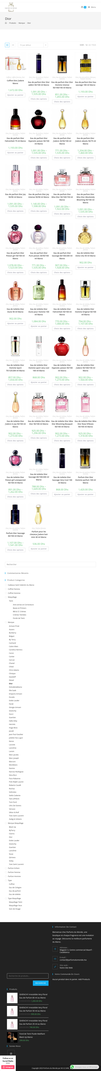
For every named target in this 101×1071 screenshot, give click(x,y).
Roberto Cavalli (15, 785)
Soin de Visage (14, 909)
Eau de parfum (38, 77)
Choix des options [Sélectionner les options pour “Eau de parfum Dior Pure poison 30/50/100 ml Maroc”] (39, 272)
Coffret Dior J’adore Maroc (15, 82)
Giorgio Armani (15, 707)
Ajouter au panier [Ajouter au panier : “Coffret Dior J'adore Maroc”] (15, 95)
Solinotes (12, 792)
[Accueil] (6, 23)
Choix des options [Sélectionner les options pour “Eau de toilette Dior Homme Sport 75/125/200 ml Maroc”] (15, 385)
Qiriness (12, 857)
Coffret (8, 77)
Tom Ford (13, 802)
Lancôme (12, 748)
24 (89, 45)
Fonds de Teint (19, 618)
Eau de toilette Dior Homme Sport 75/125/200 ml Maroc (15, 368)
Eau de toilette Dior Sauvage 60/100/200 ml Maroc (39, 477)
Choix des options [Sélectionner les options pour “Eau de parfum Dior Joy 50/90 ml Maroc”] (15, 211)
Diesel (11, 680)
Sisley (11, 861)
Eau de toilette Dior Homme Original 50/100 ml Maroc (85, 312)
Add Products (84, 979)
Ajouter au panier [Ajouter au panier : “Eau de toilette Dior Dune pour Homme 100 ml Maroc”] (39, 326)
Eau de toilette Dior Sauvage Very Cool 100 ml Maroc (62, 480)
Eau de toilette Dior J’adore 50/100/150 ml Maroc (85, 368)
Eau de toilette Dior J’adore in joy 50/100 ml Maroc (15, 424)
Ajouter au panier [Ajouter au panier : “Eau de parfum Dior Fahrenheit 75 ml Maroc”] (15, 153)
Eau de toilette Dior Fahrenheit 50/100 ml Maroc (62, 312)
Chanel (11, 663)
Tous (94, 45)
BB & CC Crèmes (19, 611)
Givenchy (12, 711)
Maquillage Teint (15, 902)
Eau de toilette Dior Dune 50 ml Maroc (15, 310)
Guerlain (12, 717)
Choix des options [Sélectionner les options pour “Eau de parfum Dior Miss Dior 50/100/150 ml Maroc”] (62, 214)
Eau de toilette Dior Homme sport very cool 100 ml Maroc (38, 368)
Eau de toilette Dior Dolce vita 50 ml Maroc (85, 254)
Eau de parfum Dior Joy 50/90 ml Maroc (15, 195)
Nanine (12, 768)
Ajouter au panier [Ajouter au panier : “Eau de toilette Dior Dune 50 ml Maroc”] (15, 323)
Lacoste (12, 744)
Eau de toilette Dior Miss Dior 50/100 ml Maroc (39, 422)
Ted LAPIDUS (14, 799)
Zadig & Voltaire (15, 819)
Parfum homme (85, 79)
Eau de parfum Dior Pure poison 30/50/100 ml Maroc (39, 256)
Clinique (12, 673)
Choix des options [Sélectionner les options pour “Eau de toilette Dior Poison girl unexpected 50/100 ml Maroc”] (15, 497)
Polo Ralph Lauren (16, 782)
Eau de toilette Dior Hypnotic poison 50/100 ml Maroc (62, 368)
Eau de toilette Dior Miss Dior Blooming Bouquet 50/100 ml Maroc (62, 424)
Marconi (12, 761)
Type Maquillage (14, 898)
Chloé (11, 666)
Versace (12, 809)
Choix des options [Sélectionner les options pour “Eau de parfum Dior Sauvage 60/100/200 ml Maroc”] (62, 272)
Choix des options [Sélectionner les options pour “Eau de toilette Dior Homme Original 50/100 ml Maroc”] (85, 328)
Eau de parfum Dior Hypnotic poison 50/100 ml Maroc (38, 141)
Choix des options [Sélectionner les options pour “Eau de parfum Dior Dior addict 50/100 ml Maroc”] (39, 99)
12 (86, 45)
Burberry (12, 633)
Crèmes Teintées (19, 615)
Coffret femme (16, 77)
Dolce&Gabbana (15, 687)
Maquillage (12, 597)
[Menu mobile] (91, 7)
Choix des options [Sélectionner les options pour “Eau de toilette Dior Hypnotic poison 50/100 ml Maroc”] (62, 385)
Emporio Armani (15, 694)
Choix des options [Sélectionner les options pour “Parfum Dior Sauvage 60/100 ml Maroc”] (15, 550)
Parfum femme (41, 528)
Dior (23, 77)
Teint (11, 601)
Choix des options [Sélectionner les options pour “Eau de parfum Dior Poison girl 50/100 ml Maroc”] (15, 272)
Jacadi (11, 731)
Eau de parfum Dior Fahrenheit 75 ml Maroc (15, 139)
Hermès (12, 724)
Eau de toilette (38, 189)
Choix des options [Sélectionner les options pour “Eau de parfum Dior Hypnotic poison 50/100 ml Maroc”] (39, 158)
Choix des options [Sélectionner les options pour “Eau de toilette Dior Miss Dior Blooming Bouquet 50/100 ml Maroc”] (62, 441)
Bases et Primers (19, 608)
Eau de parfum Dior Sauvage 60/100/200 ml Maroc (62, 256)
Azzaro (11, 629)
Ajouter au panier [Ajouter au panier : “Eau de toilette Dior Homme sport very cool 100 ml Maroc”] (39, 382)
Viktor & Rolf (14, 812)
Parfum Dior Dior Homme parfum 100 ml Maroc (85, 480)
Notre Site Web (66, 967)
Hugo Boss (13, 727)
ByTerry (12, 830)
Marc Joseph (14, 758)
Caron (11, 653)
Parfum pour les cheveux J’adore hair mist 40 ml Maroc (39, 534)
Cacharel (12, 643)
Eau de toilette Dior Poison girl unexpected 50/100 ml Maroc (15, 480)
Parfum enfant (13, 868)
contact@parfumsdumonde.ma (73, 960)
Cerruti (11, 660)
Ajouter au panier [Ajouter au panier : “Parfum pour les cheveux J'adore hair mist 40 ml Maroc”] (39, 549)
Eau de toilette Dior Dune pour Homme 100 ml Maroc (39, 312)
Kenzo (11, 741)
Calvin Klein (13, 646)
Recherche (41, 983)
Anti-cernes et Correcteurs (23, 604)
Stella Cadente (14, 795)
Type (10, 880)
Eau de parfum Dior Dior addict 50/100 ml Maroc (39, 83)
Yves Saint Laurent (16, 815)
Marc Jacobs (14, 755)
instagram (8, 1067)
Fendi (11, 704)
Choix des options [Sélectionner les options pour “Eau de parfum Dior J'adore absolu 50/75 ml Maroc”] (85, 158)
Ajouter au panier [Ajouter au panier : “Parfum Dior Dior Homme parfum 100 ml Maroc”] (86, 494)
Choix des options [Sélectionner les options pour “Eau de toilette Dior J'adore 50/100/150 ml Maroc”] (85, 385)
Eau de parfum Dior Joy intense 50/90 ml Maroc (38, 195)
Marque (92, 77)
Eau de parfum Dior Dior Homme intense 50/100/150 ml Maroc (62, 85)
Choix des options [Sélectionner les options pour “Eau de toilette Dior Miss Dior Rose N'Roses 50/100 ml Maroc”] (85, 441)
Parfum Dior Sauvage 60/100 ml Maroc (15, 534)
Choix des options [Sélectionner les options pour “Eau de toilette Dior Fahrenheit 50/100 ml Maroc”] (62, 328)
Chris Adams (14, 670)
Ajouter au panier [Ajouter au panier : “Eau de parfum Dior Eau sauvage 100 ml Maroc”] (86, 96)
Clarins (11, 833)
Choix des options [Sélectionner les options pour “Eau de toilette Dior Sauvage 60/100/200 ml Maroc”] (39, 494)
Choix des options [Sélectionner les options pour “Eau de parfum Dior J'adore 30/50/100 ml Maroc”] (62, 158)
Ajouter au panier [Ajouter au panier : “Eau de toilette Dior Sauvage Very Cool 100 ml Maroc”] (62, 494)
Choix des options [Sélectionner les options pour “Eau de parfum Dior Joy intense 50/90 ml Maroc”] (39, 211)
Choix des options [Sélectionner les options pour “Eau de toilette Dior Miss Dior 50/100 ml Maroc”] (39, 438)
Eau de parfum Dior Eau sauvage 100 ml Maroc (85, 83)
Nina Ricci (13, 775)
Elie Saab (12, 690)
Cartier (11, 656)
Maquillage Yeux (15, 905)
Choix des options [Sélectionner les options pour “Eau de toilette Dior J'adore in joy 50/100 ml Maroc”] (15, 441)
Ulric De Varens (15, 805)
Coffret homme (14, 593)
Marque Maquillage (15, 823)
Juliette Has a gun (16, 738)
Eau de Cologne (15, 887)
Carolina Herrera (15, 649)
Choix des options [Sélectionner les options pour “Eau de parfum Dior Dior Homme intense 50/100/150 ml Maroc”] (62, 102)
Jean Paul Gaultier (16, 734)
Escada (11, 697)
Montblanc (13, 765)
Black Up (12, 827)
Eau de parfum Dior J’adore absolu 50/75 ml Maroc (85, 141)
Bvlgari (11, 636)
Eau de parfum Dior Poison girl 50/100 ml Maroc (15, 256)
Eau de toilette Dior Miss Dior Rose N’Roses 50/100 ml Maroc (85, 424)
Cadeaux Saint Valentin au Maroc (21, 585)
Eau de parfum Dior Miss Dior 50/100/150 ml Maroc (62, 197)
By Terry (12, 639)
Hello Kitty (13, 721)
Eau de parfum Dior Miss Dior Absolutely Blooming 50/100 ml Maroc (86, 198)
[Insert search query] (50, 564)
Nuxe (11, 854)
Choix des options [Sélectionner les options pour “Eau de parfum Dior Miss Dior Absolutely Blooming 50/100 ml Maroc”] (85, 216)
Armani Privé (14, 626)
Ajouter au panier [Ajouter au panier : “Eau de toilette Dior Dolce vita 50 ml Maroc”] (86, 267)
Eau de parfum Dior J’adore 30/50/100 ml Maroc (62, 141)
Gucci (11, 714)
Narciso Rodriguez (16, 771)
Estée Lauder (14, 700)
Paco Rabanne (14, 778)
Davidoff (12, 677)
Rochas (12, 788)
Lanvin (11, 751)
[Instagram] (11, 1053)
